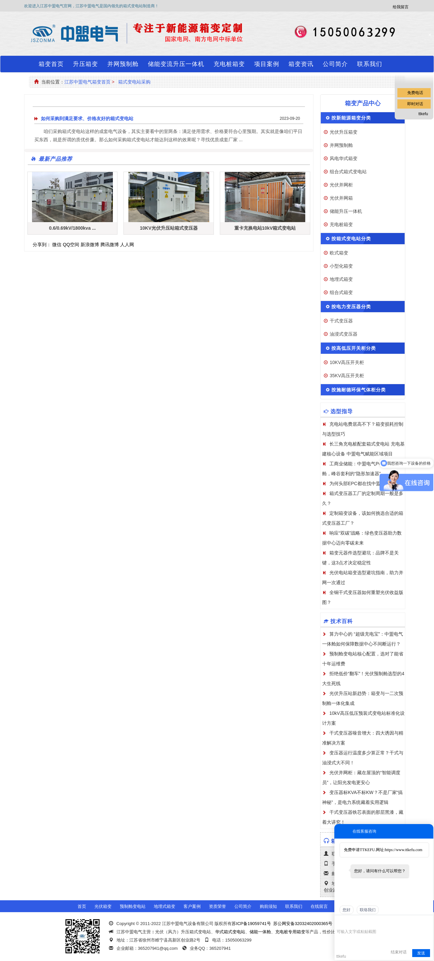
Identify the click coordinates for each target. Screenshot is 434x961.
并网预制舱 (123, 64)
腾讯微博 (109, 244)
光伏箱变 (103, 906)
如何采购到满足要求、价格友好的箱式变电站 (87, 118)
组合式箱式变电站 (348, 171)
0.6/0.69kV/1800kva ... (72, 228)
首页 (82, 906)
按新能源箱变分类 (351, 117)
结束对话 (399, 952)
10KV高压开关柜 (347, 362)
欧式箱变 (339, 252)
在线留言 (319, 906)
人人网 (127, 244)
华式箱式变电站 (230, 931)
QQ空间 (71, 244)
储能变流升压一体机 (176, 64)
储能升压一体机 (346, 211)
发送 (421, 953)
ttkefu (423, 114)
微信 (56, 244)
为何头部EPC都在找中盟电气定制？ (366, 483)
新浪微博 (90, 244)
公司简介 (335, 64)
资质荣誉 (217, 906)
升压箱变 (85, 64)
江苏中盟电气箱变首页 (87, 81)
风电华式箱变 (343, 158)
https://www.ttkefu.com (403, 849)
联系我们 (369, 64)
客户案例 (192, 906)
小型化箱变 (341, 266)
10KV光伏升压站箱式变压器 (169, 228)
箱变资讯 (301, 64)
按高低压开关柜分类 (353, 348)
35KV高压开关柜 (347, 375)
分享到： (42, 244)
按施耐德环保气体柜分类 (358, 389)
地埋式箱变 (341, 279)
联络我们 (368, 910)
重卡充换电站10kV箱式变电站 (265, 228)
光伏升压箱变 (343, 132)
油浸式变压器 (343, 334)
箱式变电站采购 (134, 81)
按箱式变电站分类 (351, 238)
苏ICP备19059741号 (251, 923)
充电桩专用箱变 (290, 931)
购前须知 (268, 906)
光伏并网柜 (341, 184)
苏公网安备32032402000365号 (302, 923)
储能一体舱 (260, 931)
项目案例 (266, 64)
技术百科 (341, 621)
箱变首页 (51, 64)
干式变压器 (341, 320)
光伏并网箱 (341, 198)
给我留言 (401, 7)
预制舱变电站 (133, 906)
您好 (347, 910)
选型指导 (341, 411)
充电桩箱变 (229, 64)
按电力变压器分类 (351, 306)
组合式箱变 (341, 292)
